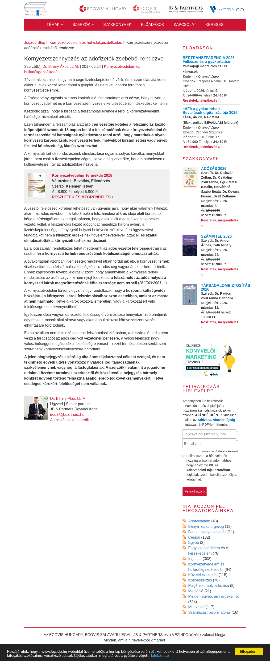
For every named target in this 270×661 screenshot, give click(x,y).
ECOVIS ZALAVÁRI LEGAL (108, 635)
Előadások (152, 25)
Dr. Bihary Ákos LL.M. (60, 66)
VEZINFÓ (180, 635)
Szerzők (83, 25)
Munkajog (196, 607)
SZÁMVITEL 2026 (216, 236)
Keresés (215, 25)
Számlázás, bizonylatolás (209, 612)
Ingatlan (195, 559)
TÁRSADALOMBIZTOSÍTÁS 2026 (225, 287)
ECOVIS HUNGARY (66, 635)
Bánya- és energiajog (206, 527)
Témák (54, 25)
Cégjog (194, 537)
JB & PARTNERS (148, 635)
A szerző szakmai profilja (71, 420)
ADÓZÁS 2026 (214, 169)
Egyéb (193, 543)
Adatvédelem (199, 521)
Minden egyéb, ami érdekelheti (214, 596)
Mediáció (195, 591)
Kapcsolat (185, 25)
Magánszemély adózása (208, 586)
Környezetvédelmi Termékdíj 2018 (82, 175)
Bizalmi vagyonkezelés (207, 532)
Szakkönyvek (117, 25)
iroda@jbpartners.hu (67, 415)
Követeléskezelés (203, 575)
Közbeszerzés (200, 580)
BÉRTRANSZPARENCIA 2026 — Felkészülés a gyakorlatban (211, 60)
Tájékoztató (159, 655)
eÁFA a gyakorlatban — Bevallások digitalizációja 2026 (210, 111)
